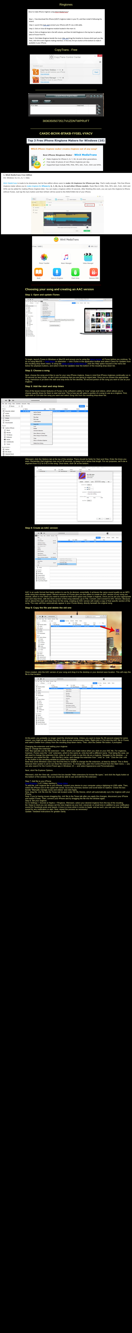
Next (27, 783)
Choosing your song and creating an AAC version (59, 289)
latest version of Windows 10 (74, 364)
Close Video (62, 783)
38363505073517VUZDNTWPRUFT (66, 121)
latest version (96, 359)
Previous (33, 783)
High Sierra (50, 361)
